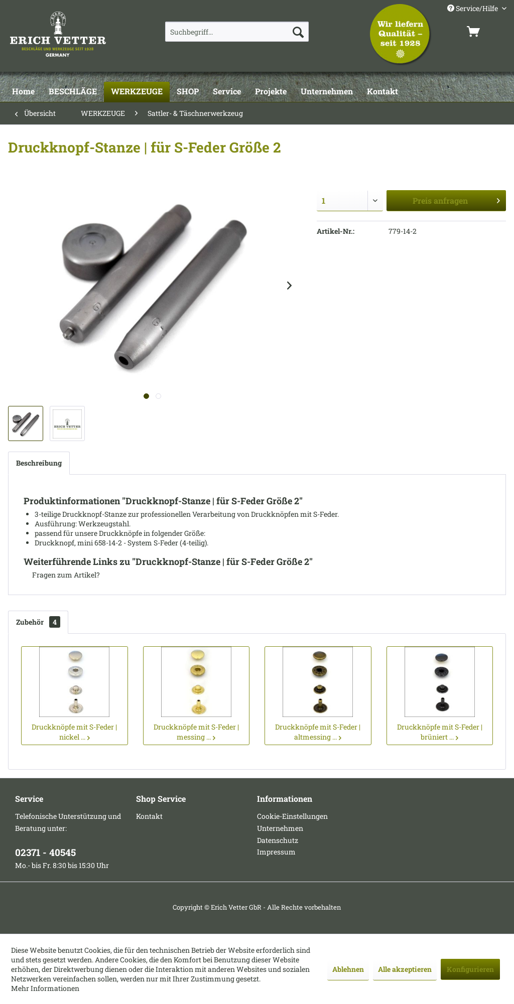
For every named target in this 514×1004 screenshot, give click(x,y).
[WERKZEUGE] (137, 92)
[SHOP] (188, 92)
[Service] (227, 92)
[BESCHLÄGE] (73, 92)
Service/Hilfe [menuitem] (473, 8)
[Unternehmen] (327, 92)
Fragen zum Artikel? (62, 575)
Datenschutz (277, 840)
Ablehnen (348, 969)
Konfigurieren (470, 969)
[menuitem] (237, 32)
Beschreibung (39, 463)
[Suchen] (298, 32)
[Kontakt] (382, 92)
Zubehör (38, 622)
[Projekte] (271, 92)
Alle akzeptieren (405, 969)
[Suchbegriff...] (237, 32)
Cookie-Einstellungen (292, 816)
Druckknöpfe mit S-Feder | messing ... (196, 732)
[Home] (23, 92)
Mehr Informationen (45, 988)
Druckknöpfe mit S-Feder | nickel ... (74, 732)
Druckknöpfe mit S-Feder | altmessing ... (317, 732)
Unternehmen (280, 828)
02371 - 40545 (45, 852)
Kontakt (149, 816)
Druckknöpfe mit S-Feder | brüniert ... (439, 732)
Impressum (276, 851)
